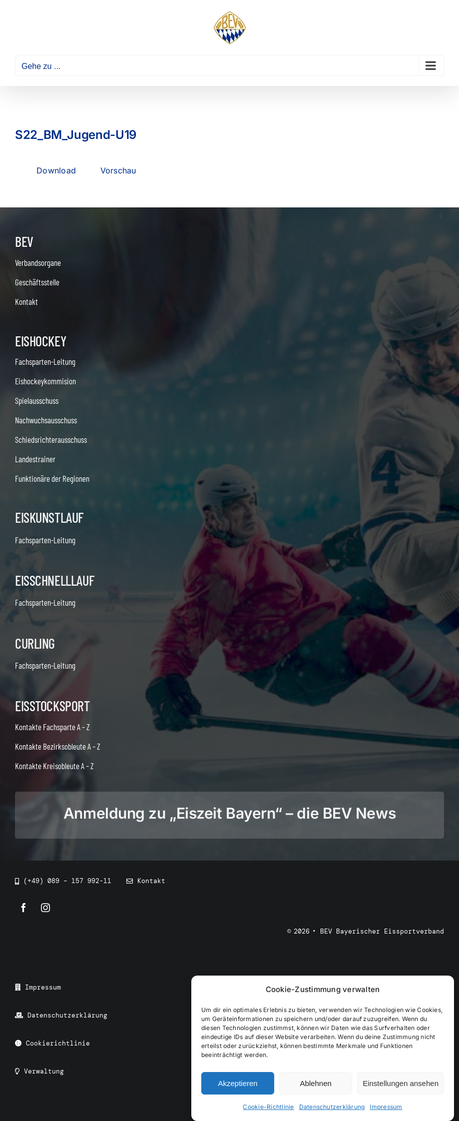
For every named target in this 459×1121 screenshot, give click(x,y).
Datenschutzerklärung (332, 1107)
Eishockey (40, 340)
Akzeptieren (237, 1083)
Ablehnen (315, 1083)
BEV (24, 241)
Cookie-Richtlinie (268, 1107)
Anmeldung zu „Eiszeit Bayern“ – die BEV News (229, 813)
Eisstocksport (52, 705)
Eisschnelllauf (54, 580)
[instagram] (45, 907)
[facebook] (23, 907)
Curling (35, 643)
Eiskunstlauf (49, 517)
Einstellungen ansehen (401, 1083)
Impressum (386, 1107)
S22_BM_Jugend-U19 (75, 134)
